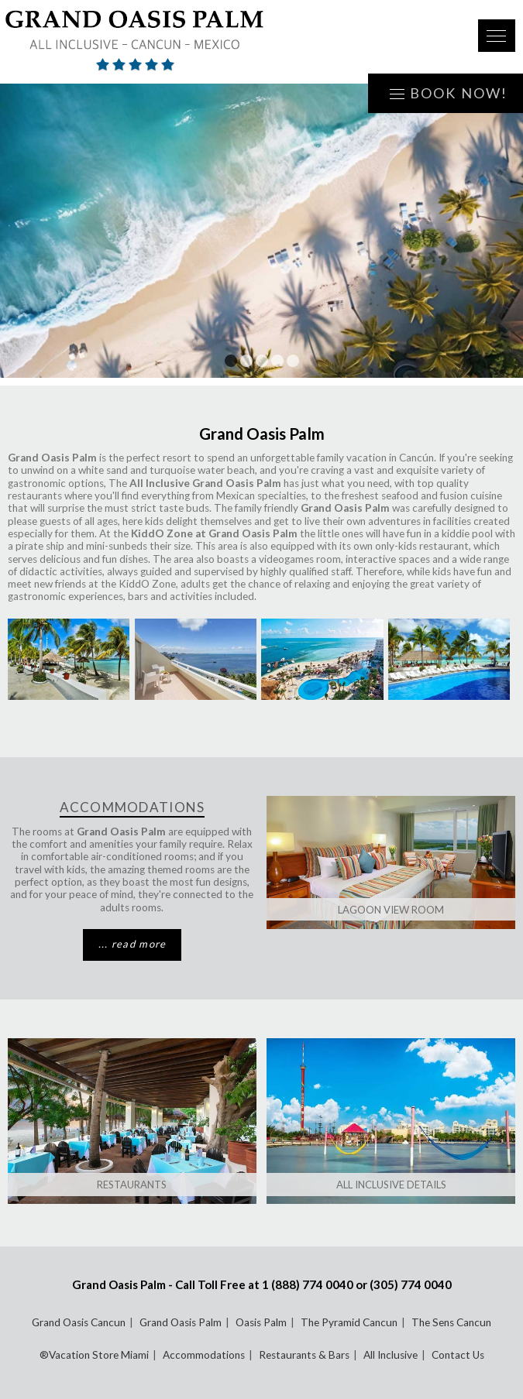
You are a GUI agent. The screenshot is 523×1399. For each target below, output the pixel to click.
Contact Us (458, 1355)
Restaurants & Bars (304, 1355)
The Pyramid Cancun (349, 1322)
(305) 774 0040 (411, 1284)
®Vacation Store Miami (94, 1355)
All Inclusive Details (391, 1184)
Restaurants (132, 1184)
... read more (132, 944)
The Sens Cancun (451, 1322)
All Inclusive (390, 1355)
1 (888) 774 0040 (307, 1284)
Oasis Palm (261, 1322)
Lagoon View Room (391, 910)
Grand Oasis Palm (180, 1322)
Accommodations (204, 1355)
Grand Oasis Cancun (79, 1322)
